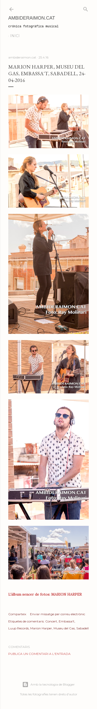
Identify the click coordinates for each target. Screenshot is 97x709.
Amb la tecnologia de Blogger (48, 684)
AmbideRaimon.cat (31, 18)
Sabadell (82, 628)
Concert (51, 621)
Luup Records (18, 628)
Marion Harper (41, 628)
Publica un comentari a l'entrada (39, 654)
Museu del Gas (64, 628)
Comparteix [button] (17, 614)
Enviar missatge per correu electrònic (57, 614)
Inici (15, 35)
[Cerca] (86, 8)
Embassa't (66, 621)
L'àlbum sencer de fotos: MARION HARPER (45, 594)
